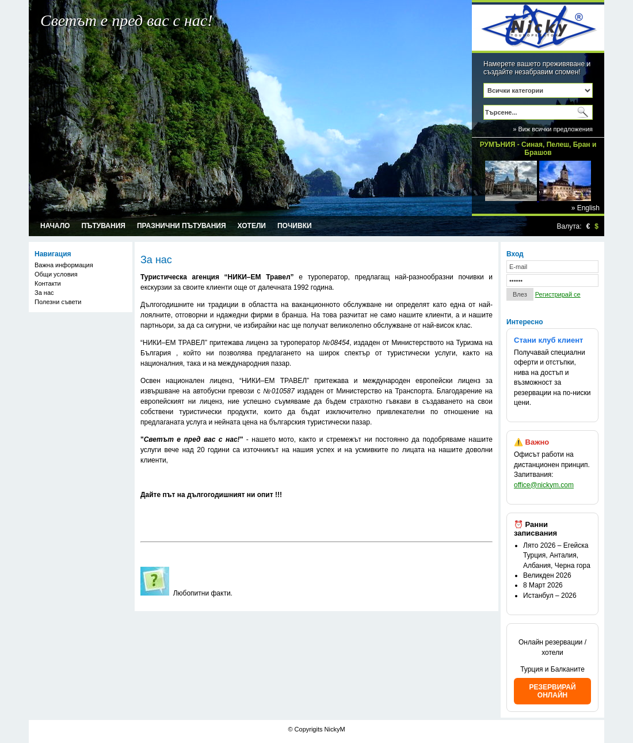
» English (585, 208)
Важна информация (64, 264)
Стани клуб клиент (548, 340)
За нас (44, 292)
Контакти (48, 283)
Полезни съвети (58, 301)
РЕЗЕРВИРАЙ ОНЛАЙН (552, 691)
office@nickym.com (544, 485)
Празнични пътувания (181, 226)
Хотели (252, 226)
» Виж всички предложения (553, 129)
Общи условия (56, 274)
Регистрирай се (558, 294)
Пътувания (103, 226)
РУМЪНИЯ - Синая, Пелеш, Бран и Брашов (538, 146)
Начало (55, 226)
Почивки (294, 226)
